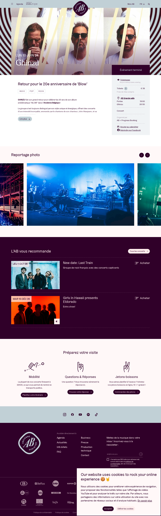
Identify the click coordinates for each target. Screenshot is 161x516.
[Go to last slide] (141, 155)
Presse (84, 442)
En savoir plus (145, 500)
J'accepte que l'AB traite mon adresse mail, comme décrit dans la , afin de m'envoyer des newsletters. (125, 462)
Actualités (62, 442)
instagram (64, 414)
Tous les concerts (139, 251)
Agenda (19, 4)
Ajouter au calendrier (127, 127)
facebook (72, 414)
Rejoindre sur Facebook (129, 130)
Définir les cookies (125, 508)
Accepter (108, 508)
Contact (85, 455)
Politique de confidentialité (43, 513)
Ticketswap (123, 80)
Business (85, 437)
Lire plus (25, 119)
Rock (41, 91)
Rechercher (149, 4)
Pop (32, 91)
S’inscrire (141, 454)
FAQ (59, 451)
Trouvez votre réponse (80, 392)
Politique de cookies (62, 513)
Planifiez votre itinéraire (34, 395)
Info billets (62, 447)
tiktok (96, 414)
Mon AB (131, 4)
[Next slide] (147, 155)
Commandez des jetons (126, 392)
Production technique (86, 449)
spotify (88, 414)
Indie (22, 91)
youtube (80, 414)
